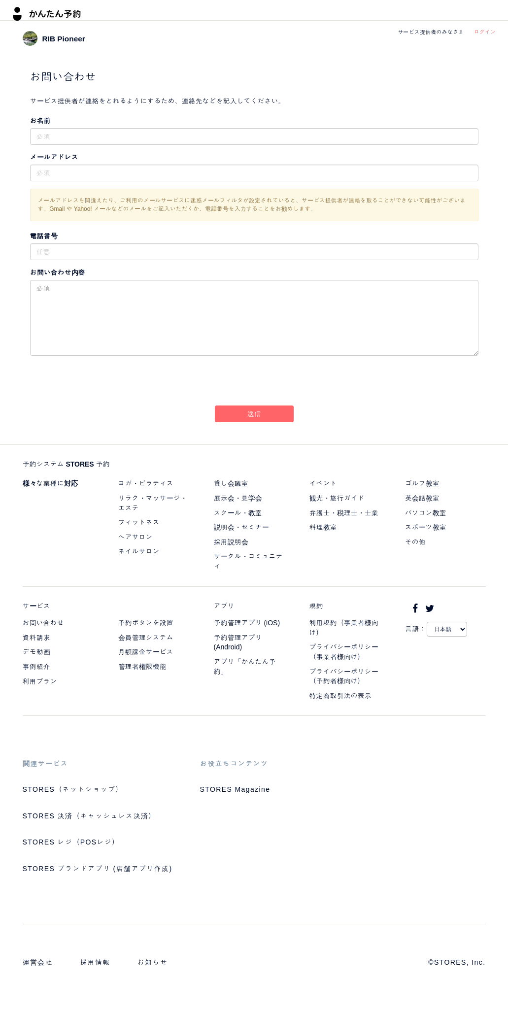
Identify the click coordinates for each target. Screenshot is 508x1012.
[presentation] (254, 382)
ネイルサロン (139, 551)
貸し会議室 (231, 483)
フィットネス (139, 522)
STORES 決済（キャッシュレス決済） (89, 816)
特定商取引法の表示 (340, 696)
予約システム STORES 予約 (66, 464)
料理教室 (323, 527)
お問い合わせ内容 (57, 272)
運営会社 (38, 962)
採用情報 (95, 962)
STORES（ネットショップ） (73, 789)
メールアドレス (54, 157)
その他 (415, 542)
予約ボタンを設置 (145, 623)
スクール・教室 (238, 513)
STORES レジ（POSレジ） (71, 842)
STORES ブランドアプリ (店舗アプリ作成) (97, 869)
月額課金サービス (145, 652)
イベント (323, 483)
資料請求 (36, 637)
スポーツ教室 (425, 527)
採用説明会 (231, 542)
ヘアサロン (135, 537)
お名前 (40, 121)
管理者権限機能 (142, 667)
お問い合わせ (43, 623)
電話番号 (44, 236)
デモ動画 (36, 652)
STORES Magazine (235, 789)
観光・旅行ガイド (337, 498)
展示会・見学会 (238, 498)
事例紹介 (36, 667)
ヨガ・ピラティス (145, 483)
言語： (416, 628)
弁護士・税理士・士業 (343, 513)
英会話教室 (422, 498)
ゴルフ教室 (422, 483)
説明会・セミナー (241, 527)
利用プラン (40, 681)
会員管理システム (145, 637)
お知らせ (152, 962)
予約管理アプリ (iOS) (247, 623)
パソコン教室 (425, 513)
